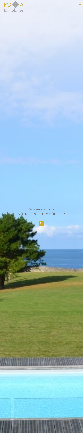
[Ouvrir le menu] (80, 3)
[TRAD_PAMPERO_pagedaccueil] (14, 11)
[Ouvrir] (41, 223)
